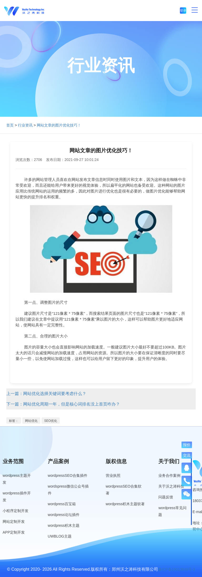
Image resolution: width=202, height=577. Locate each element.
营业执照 (113, 475)
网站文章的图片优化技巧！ (59, 125)
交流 (186, 455)
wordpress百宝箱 (62, 504)
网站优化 (31, 421)
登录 (183, 10)
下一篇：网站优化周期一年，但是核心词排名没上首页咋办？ (63, 404)
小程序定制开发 (15, 511)
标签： (13, 421)
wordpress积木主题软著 (125, 504)
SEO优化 (50, 421)
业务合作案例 (169, 475)
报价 (186, 445)
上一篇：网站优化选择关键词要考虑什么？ (46, 393)
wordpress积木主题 (64, 525)
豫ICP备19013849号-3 (176, 569)
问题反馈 (165, 497)
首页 (10, 125)
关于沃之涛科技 (171, 486)
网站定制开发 (14, 521)
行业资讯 (25, 125)
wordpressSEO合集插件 (67, 475)
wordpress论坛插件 (64, 515)
